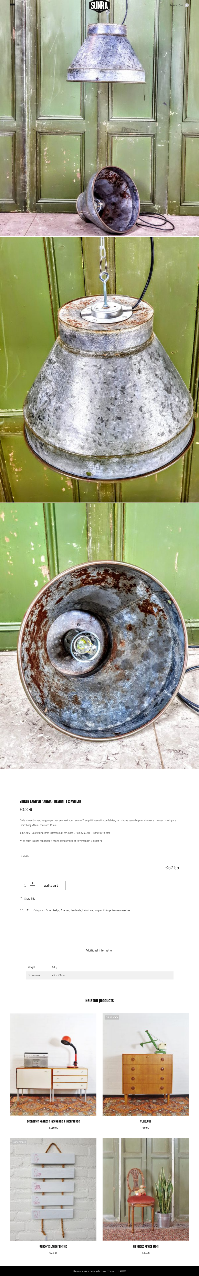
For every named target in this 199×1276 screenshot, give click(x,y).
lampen (98, 902)
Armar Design (52, 902)
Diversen (65, 902)
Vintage (107, 902)
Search (173, 5)
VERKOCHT (145, 1113)
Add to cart (51, 877)
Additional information (99, 942)
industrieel (87, 902)
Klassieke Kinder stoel (145, 1239)
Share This (27, 890)
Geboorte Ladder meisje (53, 1239)
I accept (122, 1271)
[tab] (99, 942)
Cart (184, 5)
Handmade (76, 902)
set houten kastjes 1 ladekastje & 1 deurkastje (53, 1113)
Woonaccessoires (121, 902)
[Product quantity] (25, 877)
